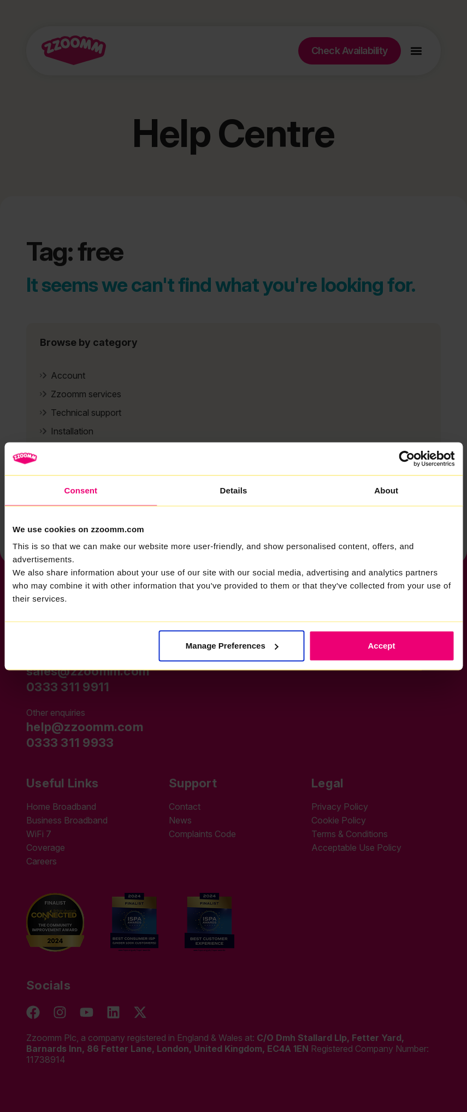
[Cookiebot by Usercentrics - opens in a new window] (406, 458)
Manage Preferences (232, 645)
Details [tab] (233, 490)
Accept (381, 645)
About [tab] (386, 490)
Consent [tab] (80, 490)
